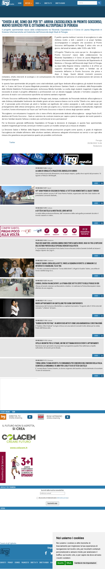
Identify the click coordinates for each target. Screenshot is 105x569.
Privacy (10, 562)
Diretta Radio (60, 3)
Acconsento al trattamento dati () (53, 498)
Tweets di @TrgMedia (8, 543)
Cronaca (50, 360)
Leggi (99, 183)
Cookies (17, 562)
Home (20, 3)
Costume (50, 240)
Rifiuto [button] (69, 563)
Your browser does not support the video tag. (18, 394)
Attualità (50, 281)
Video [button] (38, 3)
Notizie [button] (28, 3)
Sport (49, 188)
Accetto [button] (60, 563)
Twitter (12, 142)
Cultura (50, 168)
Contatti (3, 562)
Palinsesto (25, 562)
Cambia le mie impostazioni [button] (85, 563)
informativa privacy (62, 498)
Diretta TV (48, 3)
